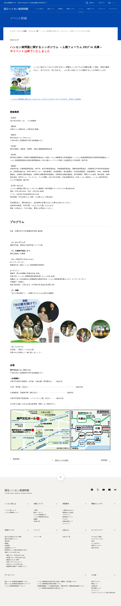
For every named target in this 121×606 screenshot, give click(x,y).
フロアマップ (66, 514)
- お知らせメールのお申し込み (14, 564)
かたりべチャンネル (97, 539)
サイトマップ (95, 590)
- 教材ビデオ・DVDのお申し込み (15, 555)
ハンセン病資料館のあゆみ (41, 516)
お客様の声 (94, 586)
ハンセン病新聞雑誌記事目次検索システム (49, 583)
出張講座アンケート (10, 547)
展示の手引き (95, 547)
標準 (109, 2)
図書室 (6, 543)
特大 (115, 2)
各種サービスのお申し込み (12, 552)
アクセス (65, 519)
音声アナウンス (95, 581)
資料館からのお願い (68, 512)
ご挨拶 (35, 510)
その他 (93, 575)
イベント (81, 8)
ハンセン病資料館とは (40, 514)
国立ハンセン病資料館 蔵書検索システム (16, 581)
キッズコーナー (113, 8)
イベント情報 (22, 31)
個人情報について (96, 588)
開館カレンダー (71, 8)
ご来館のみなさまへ (68, 510)
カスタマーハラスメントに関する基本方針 (103, 592)
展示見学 (7, 541)
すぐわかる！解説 (96, 536)
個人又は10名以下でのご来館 (13, 536)
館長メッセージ (38, 512)
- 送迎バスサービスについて (14, 562)
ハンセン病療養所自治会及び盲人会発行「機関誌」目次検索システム (56, 581)
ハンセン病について (10, 510)
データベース (101, 8)
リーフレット (66, 523)
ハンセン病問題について (12, 512)
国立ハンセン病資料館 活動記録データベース (17, 583)
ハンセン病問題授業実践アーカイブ (15, 586)
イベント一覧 (33, 31)
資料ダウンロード (96, 545)
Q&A (92, 541)
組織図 (35, 519)
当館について (50, 8)
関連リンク (94, 583)
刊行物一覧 (37, 521)
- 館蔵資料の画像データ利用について (16, 566)
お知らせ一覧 (66, 536)
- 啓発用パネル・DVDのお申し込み (16, 557)
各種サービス (90, 8)
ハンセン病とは (39, 8)
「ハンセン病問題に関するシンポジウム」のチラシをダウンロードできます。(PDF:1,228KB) (45, 99)
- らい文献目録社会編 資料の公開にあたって (50, 588)
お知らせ (66, 530)
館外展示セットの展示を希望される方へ (16, 550)
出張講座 (7, 545)
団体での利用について (11, 539)
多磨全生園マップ (68, 521)
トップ (12, 31)
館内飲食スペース (68, 516)
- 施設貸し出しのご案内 (12, 559)
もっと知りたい (95, 543)
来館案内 (60, 8)
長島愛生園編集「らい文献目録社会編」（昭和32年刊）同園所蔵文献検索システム (60, 586)
